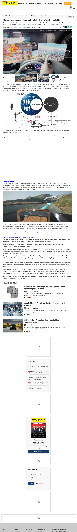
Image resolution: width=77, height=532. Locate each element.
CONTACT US (41, 529)
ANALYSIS (50, 3)
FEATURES (31, 3)
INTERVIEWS (38, 3)
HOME (3, 529)
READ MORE (27, 297)
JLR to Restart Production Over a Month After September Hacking (41, 321)
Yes (32, 477)
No (31, 479)
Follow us (70, 16)
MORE (60, 3)
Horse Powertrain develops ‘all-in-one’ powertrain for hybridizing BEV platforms (44, 287)
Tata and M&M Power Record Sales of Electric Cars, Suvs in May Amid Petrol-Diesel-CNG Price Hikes (38, 377)
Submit (31, 483)
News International (10, 15)
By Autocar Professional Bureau (12, 27)
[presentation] (5, 52)
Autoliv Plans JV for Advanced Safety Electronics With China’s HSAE (44, 304)
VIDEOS (56, 3)
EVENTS (16, 529)
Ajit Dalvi (27, 291)
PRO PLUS (67, 3)
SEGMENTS (20, 3)
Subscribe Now (38, 451)
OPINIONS (44, 3)
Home (3, 15)
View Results (39, 483)
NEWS (26, 3)
